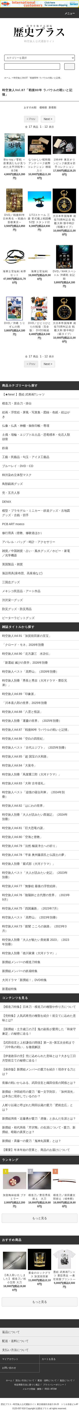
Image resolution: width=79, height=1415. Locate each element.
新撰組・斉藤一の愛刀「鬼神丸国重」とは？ (31, 1141)
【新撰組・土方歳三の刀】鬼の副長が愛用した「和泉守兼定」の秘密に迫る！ (39, 1031)
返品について (66, 1380)
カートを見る (49, 1359)
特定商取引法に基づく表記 (27, 1384)
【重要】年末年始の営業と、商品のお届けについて (36, 1149)
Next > (48, 119)
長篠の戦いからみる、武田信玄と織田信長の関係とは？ (39, 1082)
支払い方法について (24, 1380)
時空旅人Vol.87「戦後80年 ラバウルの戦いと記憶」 (37, 78)
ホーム (7, 78)
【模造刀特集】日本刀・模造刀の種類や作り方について (39, 1006)
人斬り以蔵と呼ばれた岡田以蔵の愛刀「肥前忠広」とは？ (37, 1107)
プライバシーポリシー (53, 1384)
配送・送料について (47, 1380)
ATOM (53, 1389)
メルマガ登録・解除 (32, 1389)
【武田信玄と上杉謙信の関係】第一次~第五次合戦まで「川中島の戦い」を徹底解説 (38, 1045)
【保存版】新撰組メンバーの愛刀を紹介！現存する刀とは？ (39, 1072)
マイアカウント (10, 1359)
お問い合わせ (9, 1367)
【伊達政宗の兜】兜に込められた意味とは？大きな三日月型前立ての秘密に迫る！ (39, 1058)
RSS (47, 1389)
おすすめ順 (30, 107)
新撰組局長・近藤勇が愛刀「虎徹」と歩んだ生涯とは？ (39, 1118)
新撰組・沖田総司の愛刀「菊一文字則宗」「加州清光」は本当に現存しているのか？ (39, 1094)
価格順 (43, 107)
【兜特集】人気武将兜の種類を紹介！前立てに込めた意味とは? (39, 1018)
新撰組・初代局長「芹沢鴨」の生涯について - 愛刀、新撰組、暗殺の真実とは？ (38, 1130)
